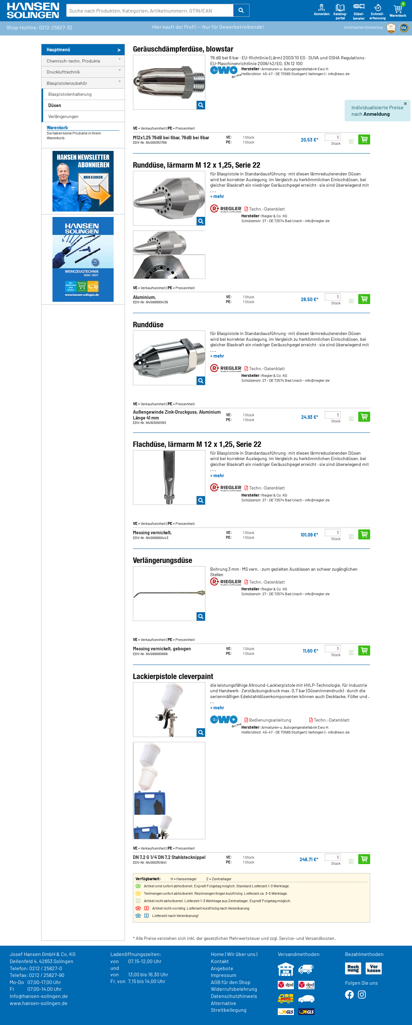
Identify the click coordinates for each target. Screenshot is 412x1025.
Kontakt (220, 961)
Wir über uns (241, 954)
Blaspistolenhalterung (69, 94)
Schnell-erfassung (378, 11)
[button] (241, 10)
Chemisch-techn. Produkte (73, 61)
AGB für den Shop (230, 982)
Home (217, 954)
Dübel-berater (359, 11)
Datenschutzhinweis (234, 996)
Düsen (54, 105)
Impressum (223, 975)
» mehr (217, 196)
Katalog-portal (340, 11)
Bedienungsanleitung (268, 720)
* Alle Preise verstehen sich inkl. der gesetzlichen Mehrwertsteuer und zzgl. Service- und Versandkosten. (234, 938)
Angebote (222, 968)
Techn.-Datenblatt (265, 209)
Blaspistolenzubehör (67, 83)
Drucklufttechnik (63, 71)
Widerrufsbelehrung (234, 989)
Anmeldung (376, 114)
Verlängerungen (63, 116)
